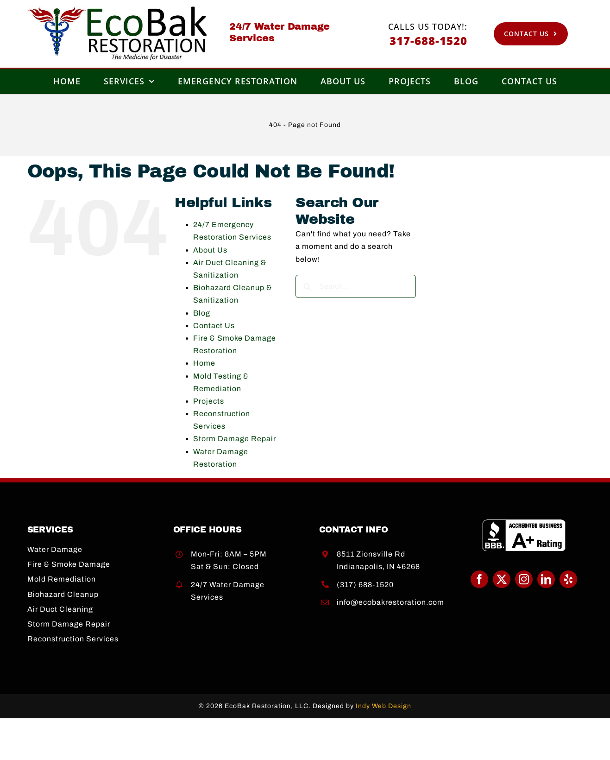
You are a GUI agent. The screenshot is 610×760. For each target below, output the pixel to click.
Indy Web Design (383, 706)
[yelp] (568, 579)
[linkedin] (546, 579)
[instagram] (524, 579)
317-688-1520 (428, 40)
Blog (201, 313)
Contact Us (214, 325)
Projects (208, 401)
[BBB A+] (523, 522)
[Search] (307, 286)
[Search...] (356, 286)
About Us (210, 250)
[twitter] (501, 579)
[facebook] (479, 579)
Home (204, 363)
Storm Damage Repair (234, 439)
